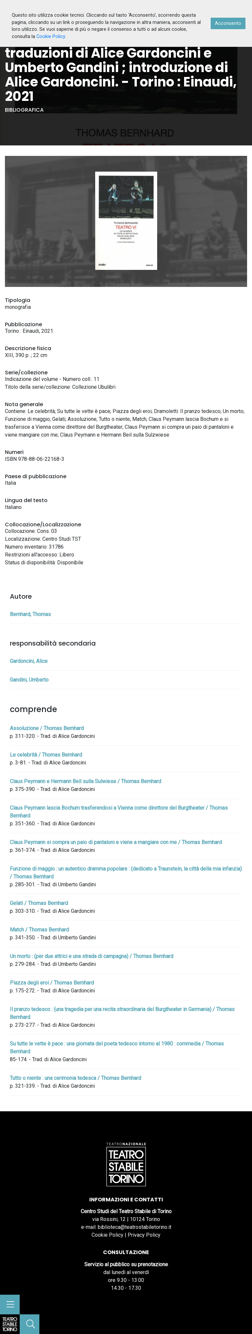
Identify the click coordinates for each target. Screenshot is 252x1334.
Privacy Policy (144, 1235)
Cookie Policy (107, 1235)
